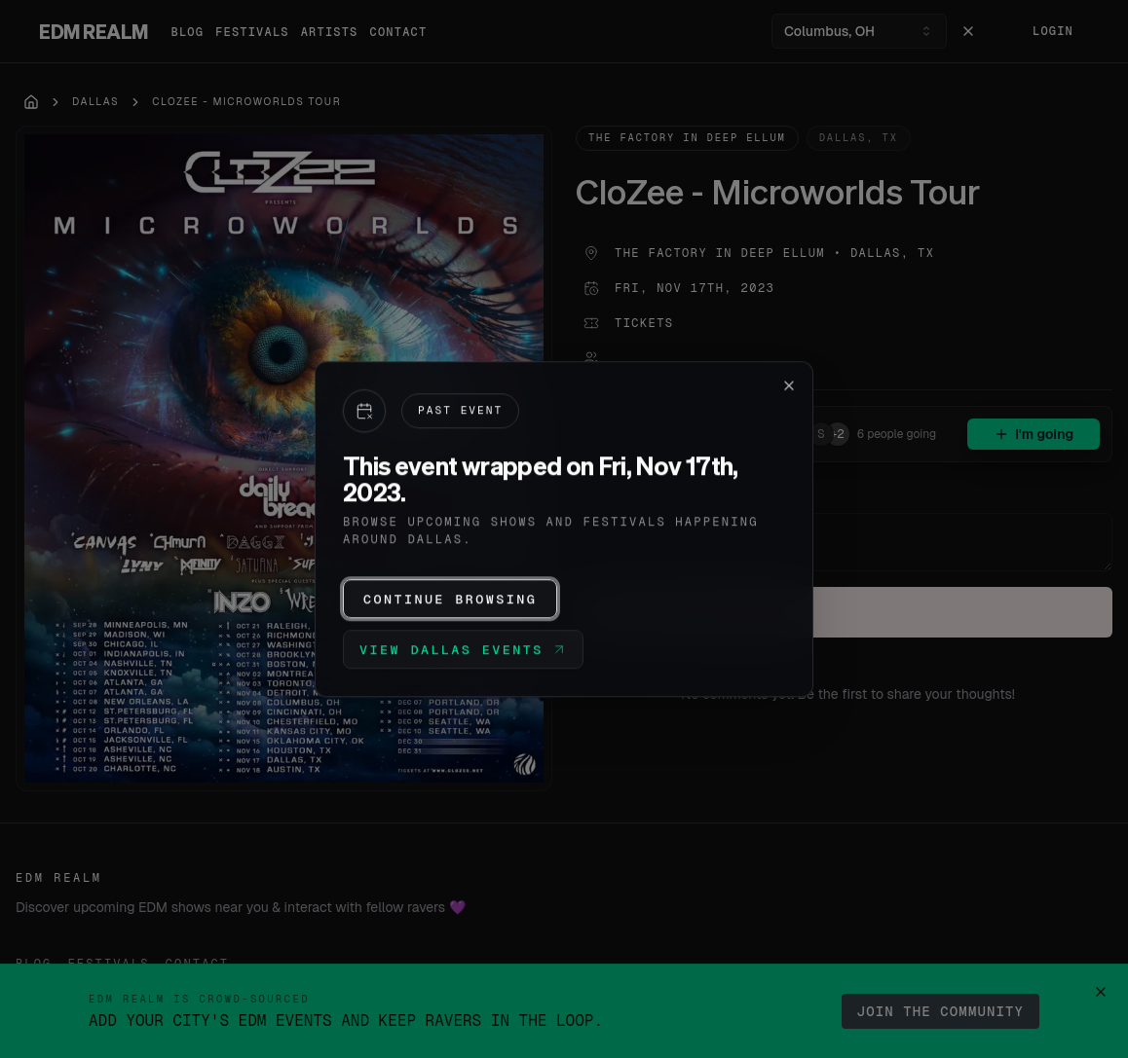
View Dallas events (463, 649)
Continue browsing (450, 598)
